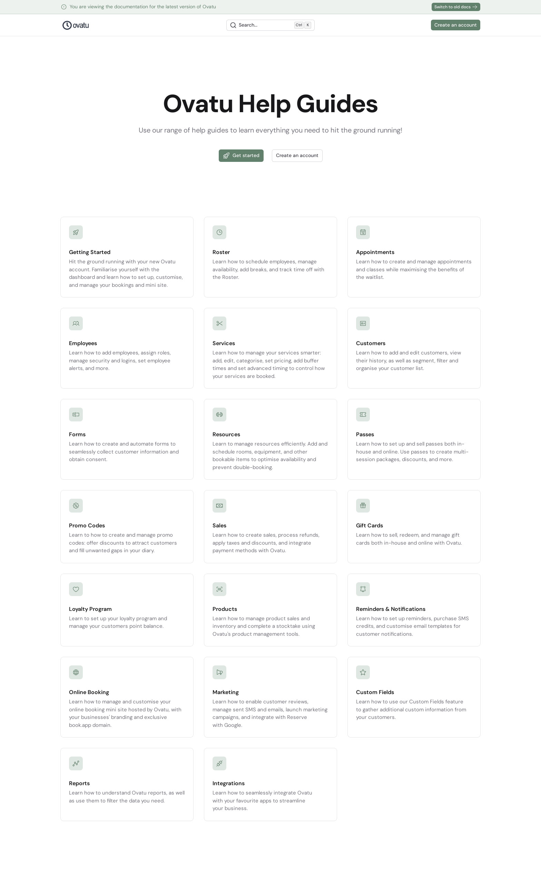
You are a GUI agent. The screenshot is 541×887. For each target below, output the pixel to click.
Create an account (455, 25)
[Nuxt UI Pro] (76, 25)
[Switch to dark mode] (423, 25)
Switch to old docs (456, 7)
